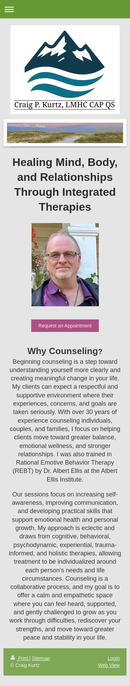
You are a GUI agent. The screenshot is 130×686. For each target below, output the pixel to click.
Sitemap (41, 658)
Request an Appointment (65, 325)
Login (114, 658)
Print (19, 658)
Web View (109, 665)
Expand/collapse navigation (65, 9)
